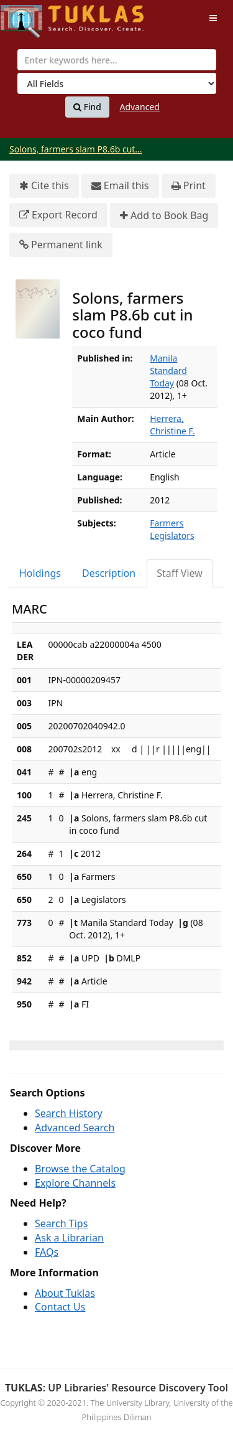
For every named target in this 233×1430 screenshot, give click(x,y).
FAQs (46, 1252)
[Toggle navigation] (213, 18)
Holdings (40, 573)
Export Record (58, 215)
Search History (69, 1113)
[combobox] (116, 59)
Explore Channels (75, 1183)
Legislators (172, 535)
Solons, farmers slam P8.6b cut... (75, 149)
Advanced (140, 107)
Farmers (166, 523)
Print (188, 186)
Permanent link (61, 245)
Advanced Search (74, 1127)
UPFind (31, 15)
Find (87, 107)
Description (108, 573)
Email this (120, 186)
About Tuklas (65, 1293)
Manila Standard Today (168, 370)
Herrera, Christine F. (172, 425)
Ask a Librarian (69, 1238)
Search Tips (61, 1223)
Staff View (180, 573)
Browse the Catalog (80, 1168)
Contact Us (60, 1307)
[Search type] (116, 83)
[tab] (40, 573)
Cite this (44, 186)
